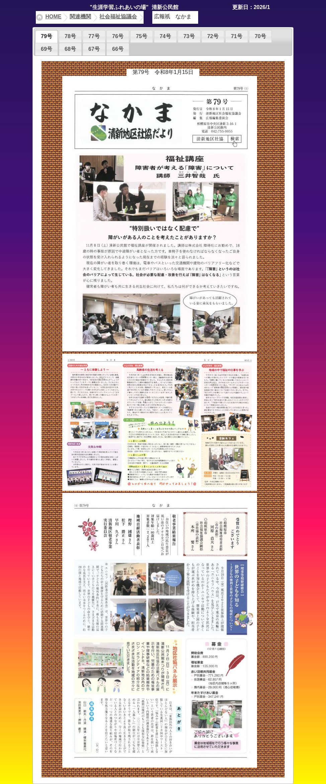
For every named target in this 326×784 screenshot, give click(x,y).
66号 (118, 49)
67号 (94, 49)
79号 (46, 36)
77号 (94, 36)
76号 (118, 36)
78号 (70, 36)
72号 (213, 36)
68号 (70, 49)
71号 (236, 36)
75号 (141, 36)
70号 (260, 36)
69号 (46, 49)
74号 (165, 36)
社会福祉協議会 (118, 16)
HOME (53, 16)
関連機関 (80, 16)
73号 (189, 36)
